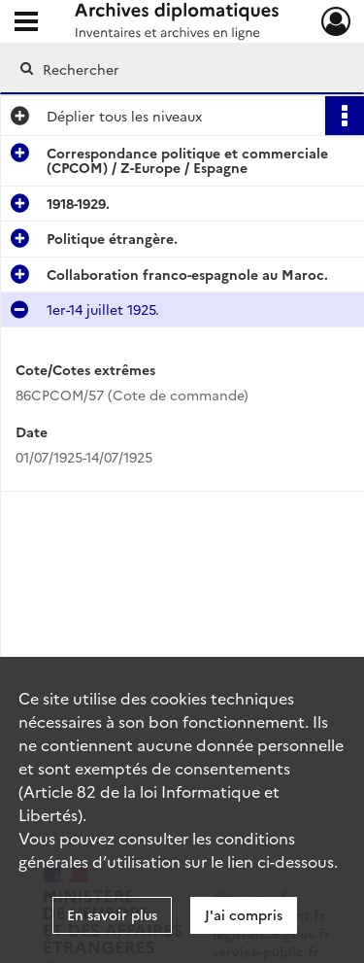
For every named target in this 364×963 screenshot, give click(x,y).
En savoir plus (112, 914)
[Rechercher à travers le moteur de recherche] (180, 69)
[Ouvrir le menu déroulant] (26, 23)
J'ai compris (243, 914)
